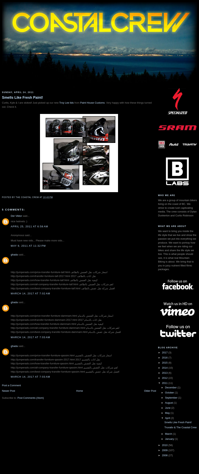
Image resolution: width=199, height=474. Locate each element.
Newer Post (8, 390)
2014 (165, 367)
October (170, 392)
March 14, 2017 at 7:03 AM (30, 337)
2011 (165, 383)
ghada (14, 254)
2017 (165, 352)
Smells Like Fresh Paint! (22, 97)
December (171, 387)
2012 (165, 377)
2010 (165, 445)
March (169, 433)
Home (79, 390)
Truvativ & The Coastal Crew (180, 427)
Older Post (150, 390)
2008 (165, 455)
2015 (165, 362)
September (171, 397)
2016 (165, 357)
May (168, 412)
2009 (165, 450)
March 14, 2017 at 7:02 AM (30, 293)
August (169, 402)
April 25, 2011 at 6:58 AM (29, 226)
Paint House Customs (92, 102)
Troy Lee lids (66, 102)
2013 (165, 372)
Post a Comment (11, 385)
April (168, 418)
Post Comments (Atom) (31, 397)
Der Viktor (16, 215)
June (168, 407)
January (170, 438)
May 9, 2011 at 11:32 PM (28, 245)
